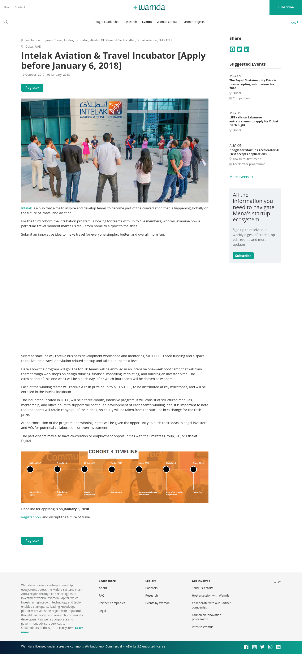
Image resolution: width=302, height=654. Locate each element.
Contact (19, 7)
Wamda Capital (167, 22)
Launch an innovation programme (206, 617)
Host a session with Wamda (210, 595)
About (7, 7)
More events (239, 176)
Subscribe (286, 7)
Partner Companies (112, 603)
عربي (295, 21)
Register (32, 87)
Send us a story (202, 588)
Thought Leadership (106, 22)
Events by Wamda (157, 603)
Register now (31, 517)
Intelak (27, 208)
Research (130, 22)
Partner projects (193, 22)
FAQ (101, 595)
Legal (102, 611)
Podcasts (151, 588)
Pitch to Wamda (202, 627)
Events (147, 22)
